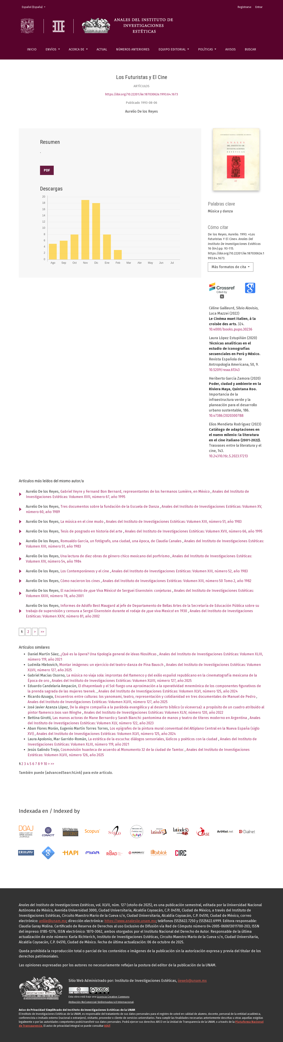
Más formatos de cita (229, 267)
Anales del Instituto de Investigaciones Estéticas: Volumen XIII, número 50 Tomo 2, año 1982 (177, 581)
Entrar (258, 7)
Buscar (250, 49)
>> (42, 632)
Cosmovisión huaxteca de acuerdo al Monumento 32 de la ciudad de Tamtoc (123, 750)
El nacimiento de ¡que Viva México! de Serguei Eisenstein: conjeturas (116, 590)
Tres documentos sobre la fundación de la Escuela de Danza (110, 506)
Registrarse (244, 7)
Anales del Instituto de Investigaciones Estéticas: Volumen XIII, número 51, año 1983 (174, 521)
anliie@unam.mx (52, 921)
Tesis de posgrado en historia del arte (91, 531)
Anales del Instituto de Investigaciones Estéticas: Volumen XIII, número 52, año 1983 (180, 571)
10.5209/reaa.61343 (224, 370)
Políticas (206, 49)
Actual (102, 49)
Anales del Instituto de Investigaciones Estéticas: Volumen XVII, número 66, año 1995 (193, 531)
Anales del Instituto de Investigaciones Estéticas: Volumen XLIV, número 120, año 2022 (153, 712)
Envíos (51, 49)
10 (45, 764)
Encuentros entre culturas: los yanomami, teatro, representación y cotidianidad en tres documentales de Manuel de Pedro (155, 696)
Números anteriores (132, 49)
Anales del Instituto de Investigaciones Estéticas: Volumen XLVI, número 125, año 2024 (168, 691)
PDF (47, 170)
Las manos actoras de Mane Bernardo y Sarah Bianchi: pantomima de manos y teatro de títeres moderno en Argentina (150, 718)
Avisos (230, 49)
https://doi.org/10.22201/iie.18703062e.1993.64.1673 (141, 94)
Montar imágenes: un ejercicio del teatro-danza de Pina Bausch (111, 665)
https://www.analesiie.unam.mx (130, 921)
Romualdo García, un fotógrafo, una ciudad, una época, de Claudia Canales (121, 541)
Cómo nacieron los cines (80, 581)
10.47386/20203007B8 (226, 415)
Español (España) (35, 7)
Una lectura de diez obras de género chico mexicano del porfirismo (115, 556)
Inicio (31, 49)
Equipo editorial (173, 49)
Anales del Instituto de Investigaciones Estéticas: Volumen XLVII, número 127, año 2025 (122, 681)
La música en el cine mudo (82, 521)
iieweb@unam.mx (192, 981)
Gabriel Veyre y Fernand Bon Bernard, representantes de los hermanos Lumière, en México (135, 491)
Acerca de (77, 49)
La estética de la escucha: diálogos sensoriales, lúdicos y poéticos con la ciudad (153, 739)
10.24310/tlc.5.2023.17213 (228, 456)
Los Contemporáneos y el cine (85, 571)
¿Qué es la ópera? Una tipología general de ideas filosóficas (108, 654)
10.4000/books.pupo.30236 (230, 329)
